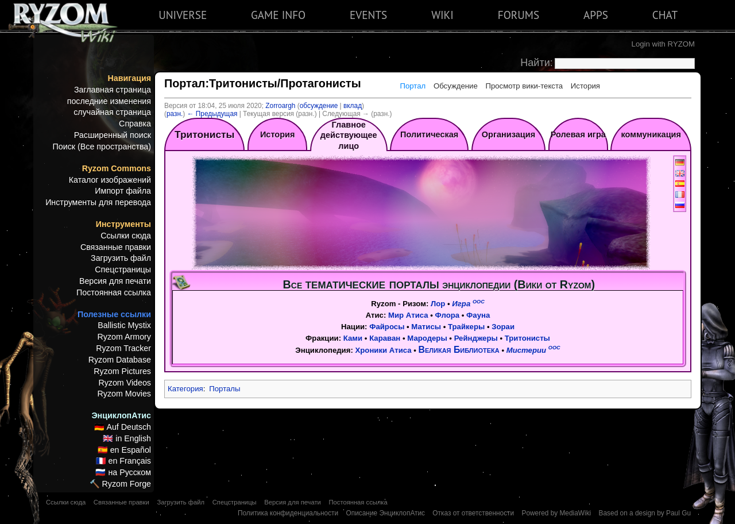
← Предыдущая (212, 114)
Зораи (503, 326)
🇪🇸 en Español (124, 449)
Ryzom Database (119, 359)
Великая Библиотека (459, 350)
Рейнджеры (476, 338)
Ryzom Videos (124, 382)
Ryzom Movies (124, 393)
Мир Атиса (408, 315)
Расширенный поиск (112, 135)
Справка (135, 123)
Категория (185, 388)
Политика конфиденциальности (288, 513)
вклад (352, 106)
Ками (352, 338)
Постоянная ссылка (113, 292)
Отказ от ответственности (473, 513)
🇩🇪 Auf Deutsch (122, 426)
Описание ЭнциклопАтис (385, 513)
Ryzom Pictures (122, 371)
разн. (175, 114)
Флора (447, 315)
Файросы (386, 326)
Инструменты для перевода (98, 202)
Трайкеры (466, 326)
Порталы (224, 388)
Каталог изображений (110, 179)
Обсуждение (456, 86)
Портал (412, 86)
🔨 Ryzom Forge (120, 483)
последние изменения (109, 101)
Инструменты (123, 224)
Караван (384, 338)
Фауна (478, 315)
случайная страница (112, 112)
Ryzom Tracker (123, 348)
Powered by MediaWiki (556, 513)
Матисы (426, 326)
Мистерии (533, 350)
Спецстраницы (123, 269)
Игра (468, 303)
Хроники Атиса (383, 350)
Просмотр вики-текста (524, 86)
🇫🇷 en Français (123, 460)
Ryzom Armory (124, 336)
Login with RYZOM (663, 44)
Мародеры (427, 338)
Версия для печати (115, 281)
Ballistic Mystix (124, 325)
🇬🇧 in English (127, 438)
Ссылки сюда (125, 235)
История (585, 86)
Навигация (129, 78)
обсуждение (319, 106)
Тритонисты (527, 338)
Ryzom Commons (116, 168)
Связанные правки (115, 247)
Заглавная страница (112, 89)
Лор (438, 303)
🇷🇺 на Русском (123, 472)
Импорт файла (123, 190)
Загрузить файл (121, 258)
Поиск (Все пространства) (102, 146)
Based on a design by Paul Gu (645, 513)
